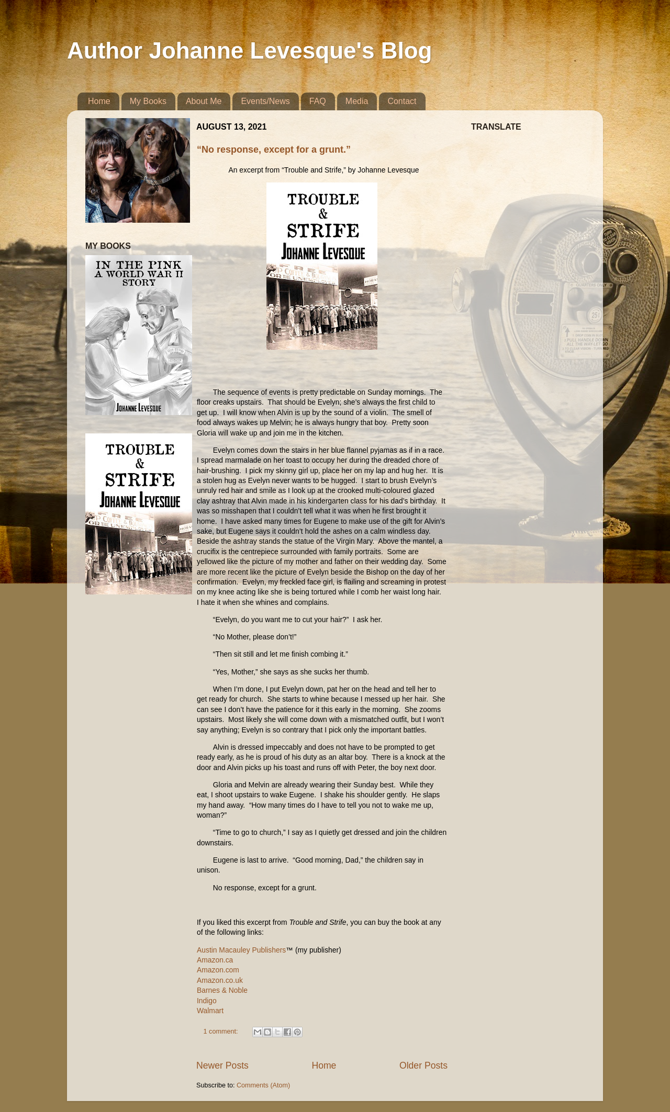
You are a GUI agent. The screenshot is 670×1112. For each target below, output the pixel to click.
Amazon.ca (215, 960)
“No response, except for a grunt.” (274, 149)
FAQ (317, 101)
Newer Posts (222, 1065)
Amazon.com (218, 970)
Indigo (207, 1000)
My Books (148, 101)
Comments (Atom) (263, 1085)
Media (356, 101)
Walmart (210, 1010)
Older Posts (423, 1065)
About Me (203, 101)
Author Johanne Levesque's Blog (249, 50)
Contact (401, 101)
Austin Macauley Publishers (241, 950)
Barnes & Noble (222, 990)
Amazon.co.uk (220, 980)
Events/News (265, 101)
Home (99, 101)
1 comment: (222, 1031)
